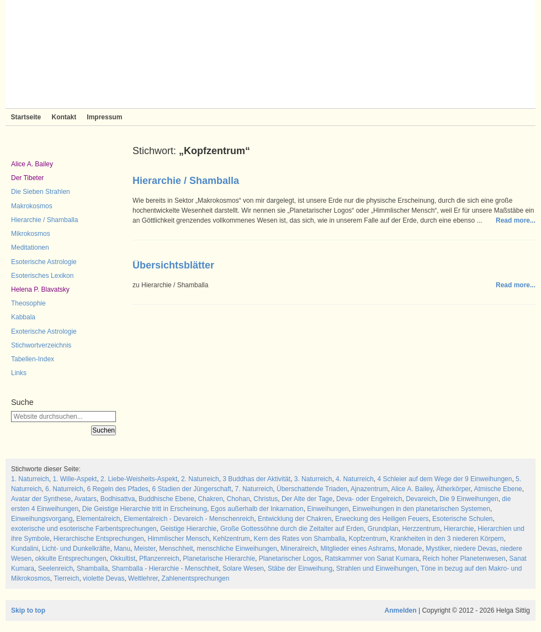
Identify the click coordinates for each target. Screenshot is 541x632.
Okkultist (122, 558)
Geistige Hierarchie (188, 529)
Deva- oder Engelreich (369, 499)
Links (18, 373)
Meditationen (30, 247)
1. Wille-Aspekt (74, 479)
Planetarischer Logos (290, 558)
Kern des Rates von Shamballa (299, 539)
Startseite (26, 117)
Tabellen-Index (32, 359)
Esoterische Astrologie (44, 262)
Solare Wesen (243, 568)
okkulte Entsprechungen (71, 558)
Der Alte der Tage (307, 499)
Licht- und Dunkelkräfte (76, 548)
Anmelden (401, 610)
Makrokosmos (31, 206)
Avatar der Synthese (41, 499)
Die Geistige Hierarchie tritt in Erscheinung (144, 509)
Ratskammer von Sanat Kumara (372, 558)
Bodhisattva (117, 499)
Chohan (238, 499)
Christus (265, 499)
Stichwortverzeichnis (41, 345)
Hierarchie (459, 529)
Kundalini (24, 548)
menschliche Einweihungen (237, 548)
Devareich (421, 499)
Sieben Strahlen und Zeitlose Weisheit (270, 54)
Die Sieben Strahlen (40, 192)
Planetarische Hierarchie (219, 558)
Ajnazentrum (369, 489)
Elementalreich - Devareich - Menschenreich (189, 519)
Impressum (104, 117)
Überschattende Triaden (312, 489)
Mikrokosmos (30, 234)
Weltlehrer (143, 578)
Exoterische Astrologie (44, 331)
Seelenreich (55, 568)
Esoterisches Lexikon (42, 276)
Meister (145, 548)
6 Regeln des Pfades (117, 489)
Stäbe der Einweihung (300, 568)
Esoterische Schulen (462, 519)
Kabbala (23, 317)
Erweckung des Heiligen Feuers (381, 519)
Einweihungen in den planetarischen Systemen (421, 509)
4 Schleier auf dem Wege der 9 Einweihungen (444, 479)
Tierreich (66, 578)
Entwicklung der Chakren (294, 519)
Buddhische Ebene (166, 499)
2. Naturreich (200, 479)
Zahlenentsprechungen (196, 578)
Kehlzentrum (231, 539)
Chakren (210, 499)
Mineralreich (298, 548)
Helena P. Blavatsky (40, 289)
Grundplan (383, 529)
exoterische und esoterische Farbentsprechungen (84, 529)
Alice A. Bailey (32, 164)
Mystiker (438, 548)
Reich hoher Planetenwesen (464, 558)
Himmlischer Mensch (178, 539)
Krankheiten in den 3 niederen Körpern (446, 539)
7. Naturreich (254, 489)
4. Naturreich (355, 479)
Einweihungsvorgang (41, 519)
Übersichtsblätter (173, 265)
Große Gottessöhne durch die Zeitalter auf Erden (292, 529)
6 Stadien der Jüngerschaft (191, 489)
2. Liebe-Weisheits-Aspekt (138, 479)
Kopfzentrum (367, 539)
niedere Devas (475, 548)
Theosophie (28, 303)
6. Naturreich (64, 489)
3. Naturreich (313, 479)
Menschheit (176, 548)
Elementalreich (98, 519)
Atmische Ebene (498, 489)
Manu (122, 548)
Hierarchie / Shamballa (44, 220)
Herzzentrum (421, 529)
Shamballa (92, 568)
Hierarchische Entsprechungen (99, 539)
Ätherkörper (453, 489)
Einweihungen (327, 509)
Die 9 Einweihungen (468, 499)
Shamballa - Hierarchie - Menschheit (165, 568)
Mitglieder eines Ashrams (357, 548)
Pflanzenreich (159, 558)
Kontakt (63, 117)
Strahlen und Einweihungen (376, 568)
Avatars (86, 499)
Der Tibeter (27, 178)
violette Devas (103, 578)
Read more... (515, 220)
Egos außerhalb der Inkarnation (257, 509)
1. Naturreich (30, 479)
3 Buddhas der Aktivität (256, 479)
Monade (410, 548)
